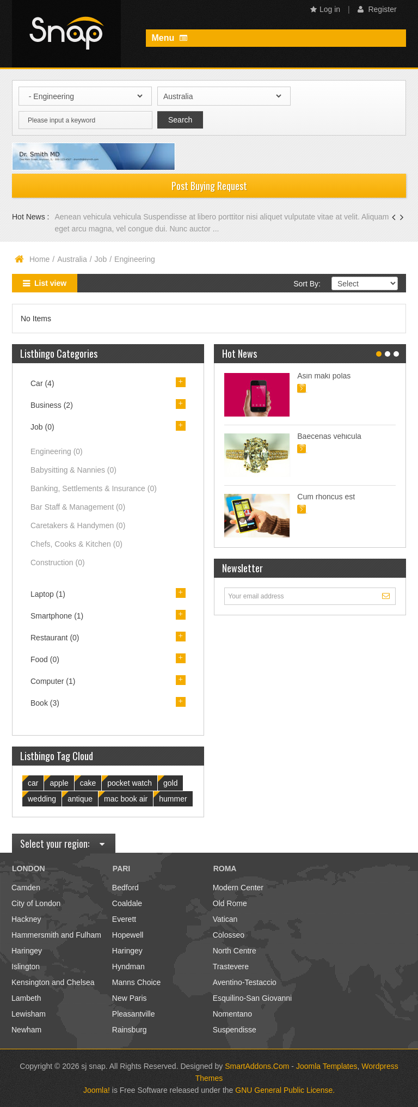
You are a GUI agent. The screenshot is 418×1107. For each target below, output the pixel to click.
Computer (52, 681)
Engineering (56, 451)
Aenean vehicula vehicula (98, 216)
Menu (169, 37)
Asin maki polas (324, 375)
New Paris (129, 998)
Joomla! (96, 1090)
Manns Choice (136, 982)
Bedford (125, 887)
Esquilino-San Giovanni (252, 998)
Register (377, 9)
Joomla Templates (327, 1066)
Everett (124, 919)
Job (101, 259)
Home (39, 259)
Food (44, 659)
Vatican (225, 919)
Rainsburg (129, 1029)
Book (44, 703)
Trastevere (231, 966)
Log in (325, 9)
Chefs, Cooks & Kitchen (76, 544)
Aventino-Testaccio (244, 982)
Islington (25, 966)
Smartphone (56, 615)
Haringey (26, 950)
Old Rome (230, 903)
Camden (25, 887)
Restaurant (54, 637)
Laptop (47, 594)
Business (51, 405)
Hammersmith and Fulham (56, 935)
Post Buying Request (209, 186)
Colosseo (228, 935)
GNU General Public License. (285, 1090)
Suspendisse (234, 1029)
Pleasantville (133, 1014)
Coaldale (127, 903)
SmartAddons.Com (257, 1066)
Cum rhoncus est (326, 496)
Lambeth (26, 998)
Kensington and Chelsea (53, 982)
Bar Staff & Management (77, 507)
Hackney (26, 919)
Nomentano (232, 1014)
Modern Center (238, 887)
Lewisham (28, 1014)
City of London (35, 903)
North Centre (234, 950)
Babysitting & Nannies (73, 470)
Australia (72, 259)
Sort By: (307, 283)
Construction (57, 562)
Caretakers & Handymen (77, 525)
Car (42, 383)
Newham (26, 1029)
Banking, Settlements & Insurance (93, 488)
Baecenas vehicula (329, 436)
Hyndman (128, 966)
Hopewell (128, 935)
